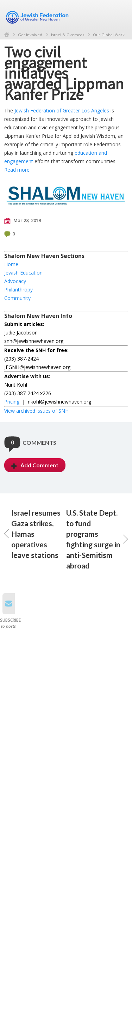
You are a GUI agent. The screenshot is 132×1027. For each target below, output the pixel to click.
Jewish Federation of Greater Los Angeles (61, 110)
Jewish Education (23, 272)
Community (17, 298)
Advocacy (15, 281)
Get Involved (30, 34)
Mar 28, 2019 (22, 220)
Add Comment (34, 465)
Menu (120, 14)
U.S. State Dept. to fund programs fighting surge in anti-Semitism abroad (97, 539)
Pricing (11, 401)
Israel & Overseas (67, 34)
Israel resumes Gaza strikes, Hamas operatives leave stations (32, 533)
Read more (17, 169)
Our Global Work (109, 34)
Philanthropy (18, 289)
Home (6, 34)
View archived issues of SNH (36, 410)
